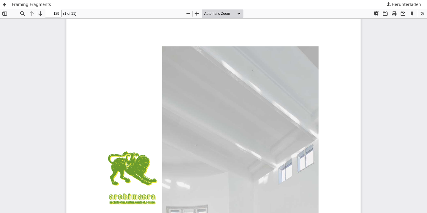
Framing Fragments (31, 4)
